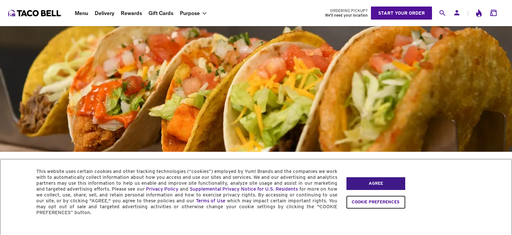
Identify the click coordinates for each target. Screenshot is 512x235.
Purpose (190, 13)
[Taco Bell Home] (35, 13)
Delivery (104, 13)
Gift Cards (161, 13)
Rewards (131, 13)
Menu (81, 13)
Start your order (401, 13)
